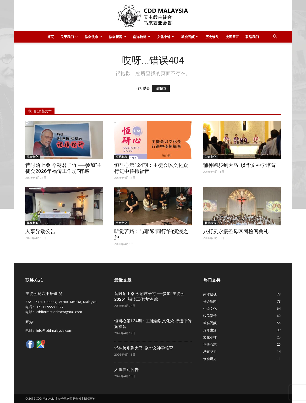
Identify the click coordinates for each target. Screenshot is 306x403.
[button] (275, 37)
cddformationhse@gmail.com (59, 312)
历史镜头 (212, 36)
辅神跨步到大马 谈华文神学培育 (239, 165)
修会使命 (93, 36)
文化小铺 (165, 36)
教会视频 (189, 36)
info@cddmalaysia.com (54, 330)
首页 (50, 36)
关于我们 (69, 36)
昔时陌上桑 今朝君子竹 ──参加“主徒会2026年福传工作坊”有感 (63, 168)
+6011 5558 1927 (49, 307)
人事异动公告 (40, 231)
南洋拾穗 (141, 36)
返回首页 (161, 88)
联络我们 (252, 36)
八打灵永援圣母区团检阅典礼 (235, 231)
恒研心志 (121, 157)
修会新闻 (117, 36)
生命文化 (32, 157)
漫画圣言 (232, 36)
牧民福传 (210, 223)
